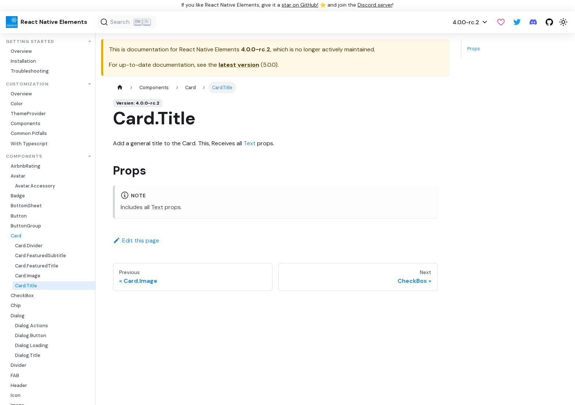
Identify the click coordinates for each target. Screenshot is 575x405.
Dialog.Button (30, 335)
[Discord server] (533, 22)
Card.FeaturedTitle (36, 266)
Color (17, 104)
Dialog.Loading (31, 345)
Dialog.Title (27, 355)
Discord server (375, 5)
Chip (16, 305)
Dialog (18, 316)
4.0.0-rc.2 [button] (466, 22)
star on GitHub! (300, 5)
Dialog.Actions (31, 325)
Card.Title (26, 285)
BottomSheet (26, 205)
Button (19, 216)
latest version (239, 65)
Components (25, 123)
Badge (18, 196)
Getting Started (30, 41)
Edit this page (136, 240)
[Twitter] (517, 22)
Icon (16, 395)
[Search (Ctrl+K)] (127, 22)
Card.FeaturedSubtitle (40, 255)
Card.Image (27, 276)
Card (16, 236)
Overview (21, 51)
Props (473, 48)
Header (19, 385)
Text (249, 143)
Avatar (18, 176)
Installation (23, 61)
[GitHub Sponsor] (501, 22)
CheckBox (22, 295)
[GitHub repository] (549, 22)
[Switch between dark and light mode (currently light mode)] (563, 22)
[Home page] (120, 87)
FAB (15, 375)
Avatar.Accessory (35, 186)
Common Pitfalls (29, 133)
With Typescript (29, 144)
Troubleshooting (30, 71)
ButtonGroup (26, 226)
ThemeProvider (28, 113)
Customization (27, 84)
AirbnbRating (25, 166)
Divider (18, 365)
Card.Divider (29, 245)
